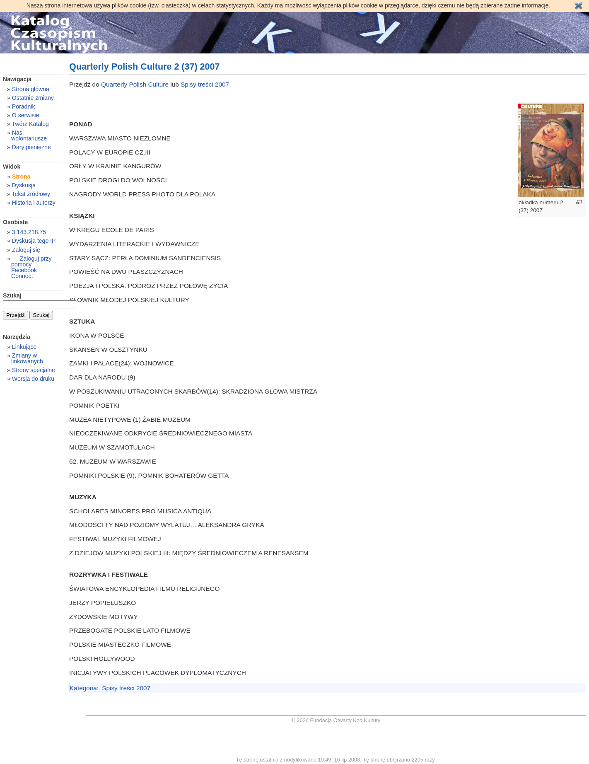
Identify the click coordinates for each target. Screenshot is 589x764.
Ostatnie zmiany (33, 97)
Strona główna (30, 89)
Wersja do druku (33, 378)
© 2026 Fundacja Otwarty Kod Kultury (335, 720)
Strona (21, 176)
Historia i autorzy (34, 202)
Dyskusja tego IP (34, 240)
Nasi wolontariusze (29, 135)
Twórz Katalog (30, 124)
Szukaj (12, 295)
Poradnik (23, 106)
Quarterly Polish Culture (135, 84)
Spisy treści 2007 (205, 84)
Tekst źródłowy (31, 194)
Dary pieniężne (31, 147)
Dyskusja (24, 185)
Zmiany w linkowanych (27, 358)
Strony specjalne (33, 370)
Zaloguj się (26, 250)
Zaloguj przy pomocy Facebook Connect (31, 267)
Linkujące (24, 346)
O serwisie (25, 115)
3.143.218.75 (29, 232)
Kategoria (83, 687)
